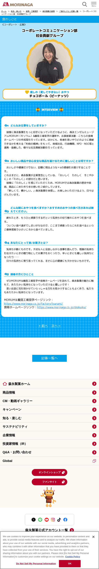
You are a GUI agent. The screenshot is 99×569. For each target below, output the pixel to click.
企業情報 (9, 435)
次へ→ (56, 326)
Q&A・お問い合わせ (17, 452)
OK (69, 563)
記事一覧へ (49, 358)
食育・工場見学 (32, 11)
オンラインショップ (52, 472)
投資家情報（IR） (15, 443)
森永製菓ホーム (19, 384)
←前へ (43, 326)
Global (49, 461)
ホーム (3, 11)
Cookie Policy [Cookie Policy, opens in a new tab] (72, 556)
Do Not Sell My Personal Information (36, 563)
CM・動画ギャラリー (17, 401)
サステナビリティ (15, 426)
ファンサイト (53, 482)
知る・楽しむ (16, 11)
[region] (49, 550)
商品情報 (9, 392)
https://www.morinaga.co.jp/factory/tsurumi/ (33, 304)
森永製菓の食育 (48, 11)
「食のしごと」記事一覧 (68, 11)
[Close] (93, 537)
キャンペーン (12, 409)
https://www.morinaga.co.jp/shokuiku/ (61, 307)
